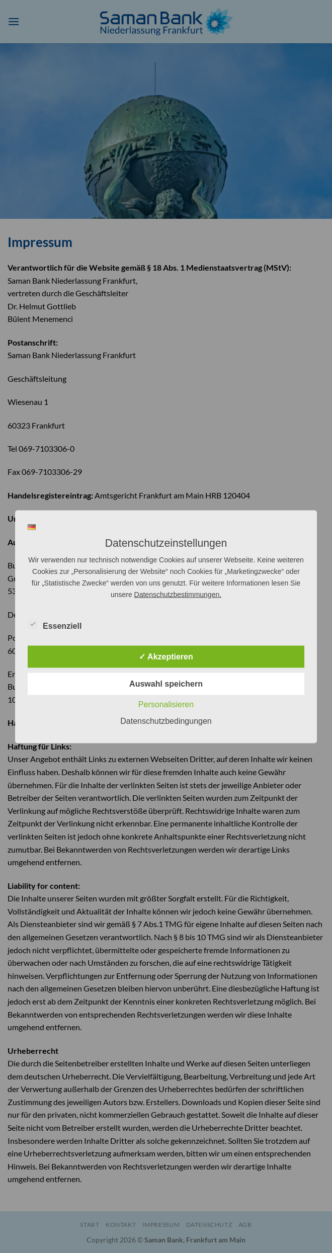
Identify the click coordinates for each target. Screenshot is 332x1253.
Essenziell (54, 624)
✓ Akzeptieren (166, 656)
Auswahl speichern (166, 683)
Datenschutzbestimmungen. (178, 594)
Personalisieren (166, 704)
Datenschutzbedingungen (165, 720)
